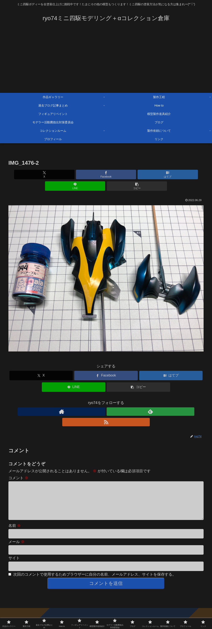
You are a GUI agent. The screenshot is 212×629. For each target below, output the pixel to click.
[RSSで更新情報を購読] (115, 400)
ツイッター (196, 610)
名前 (14, 510)
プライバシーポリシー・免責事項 (106, 616)
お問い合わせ (175, 610)
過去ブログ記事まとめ (78, 610)
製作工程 (53, 610)
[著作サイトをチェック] (96, 400)
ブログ (13, 610)
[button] (171, 174)
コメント (18, 456)
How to (157, 610)
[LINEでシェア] (138, 174)
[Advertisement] (106, 61)
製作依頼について (137, 610)
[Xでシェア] (40, 174)
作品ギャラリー (32, 610)
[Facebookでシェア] (73, 174)
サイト (14, 543)
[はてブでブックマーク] (106, 174)
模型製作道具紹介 (109, 610)
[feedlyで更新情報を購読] (106, 400)
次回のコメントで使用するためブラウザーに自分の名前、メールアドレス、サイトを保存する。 (94, 559)
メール (16, 526)
